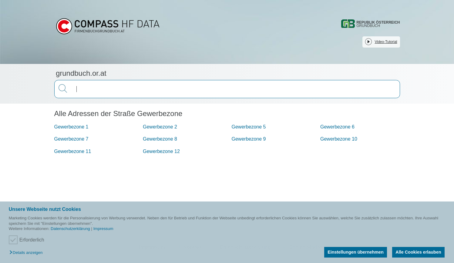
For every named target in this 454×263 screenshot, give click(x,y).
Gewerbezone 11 (72, 151)
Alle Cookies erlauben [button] (418, 252)
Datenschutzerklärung (70, 228)
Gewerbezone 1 (71, 126)
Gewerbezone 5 (249, 126)
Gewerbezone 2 (160, 126)
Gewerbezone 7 (71, 138)
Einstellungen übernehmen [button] (356, 252)
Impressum (103, 228)
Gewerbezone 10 (338, 138)
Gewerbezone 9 (249, 138)
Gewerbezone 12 (161, 151)
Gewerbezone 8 (160, 138)
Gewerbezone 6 (337, 126)
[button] (27, 252)
